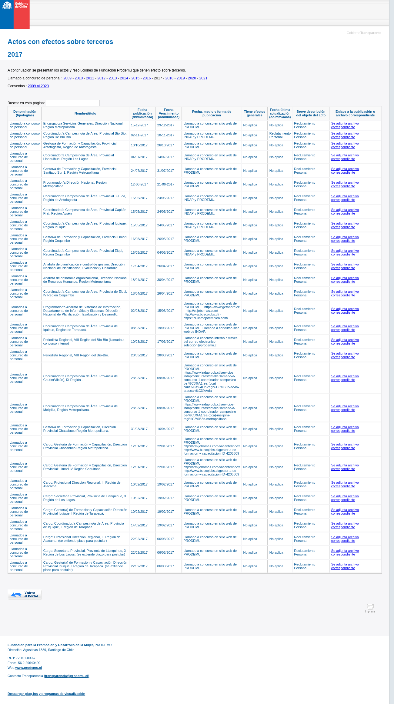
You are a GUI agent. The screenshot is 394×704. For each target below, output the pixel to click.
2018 (169, 78)
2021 (203, 78)
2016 (147, 78)
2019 (181, 78)
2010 (79, 78)
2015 (135, 78)
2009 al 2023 (38, 86)
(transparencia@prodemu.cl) (66, 676)
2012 (101, 78)
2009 (67, 78)
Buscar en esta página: (27, 103)
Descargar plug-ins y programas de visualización (46, 694)
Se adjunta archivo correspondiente (345, 125)
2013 (113, 78)
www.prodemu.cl (28, 667)
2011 (90, 78)
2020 (192, 78)
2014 (124, 78)
